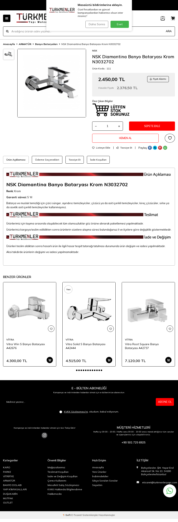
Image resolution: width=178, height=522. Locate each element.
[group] (52, 83)
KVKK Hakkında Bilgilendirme (65, 492)
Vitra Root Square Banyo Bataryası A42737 (142, 349)
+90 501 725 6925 (133, 445)
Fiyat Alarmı (157, 79)
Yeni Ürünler (99, 474)
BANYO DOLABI (12, 488)
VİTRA (10, 342)
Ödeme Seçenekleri (47, 162)
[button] (76, 373)
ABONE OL (164, 405)
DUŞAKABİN (10, 496)
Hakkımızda (55, 496)
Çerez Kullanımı (57, 483)
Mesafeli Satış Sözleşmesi (63, 488)
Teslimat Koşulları (58, 474)
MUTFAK (8, 501)
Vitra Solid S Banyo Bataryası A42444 (85, 349)
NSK (94, 50)
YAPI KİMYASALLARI (15, 492)
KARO (6, 470)
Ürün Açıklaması (15, 162)
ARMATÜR (25, 44)
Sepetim (97, 488)
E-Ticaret (76, 518)
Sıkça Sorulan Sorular (105, 483)
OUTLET (8, 505)
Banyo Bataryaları (46, 44)
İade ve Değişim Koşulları (62, 479)
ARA (169, 31)
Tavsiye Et (124, 151)
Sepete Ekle (152, 127)
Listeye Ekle (101, 151)
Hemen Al (125, 140)
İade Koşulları (98, 162)
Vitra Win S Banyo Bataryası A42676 (25, 349)
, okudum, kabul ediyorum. (89, 414)
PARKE (7, 474)
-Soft (67, 518)
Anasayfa (9, 44)
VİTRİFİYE (8, 479)
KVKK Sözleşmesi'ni (76, 414)
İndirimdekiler (100, 479)
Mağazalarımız (56, 470)
